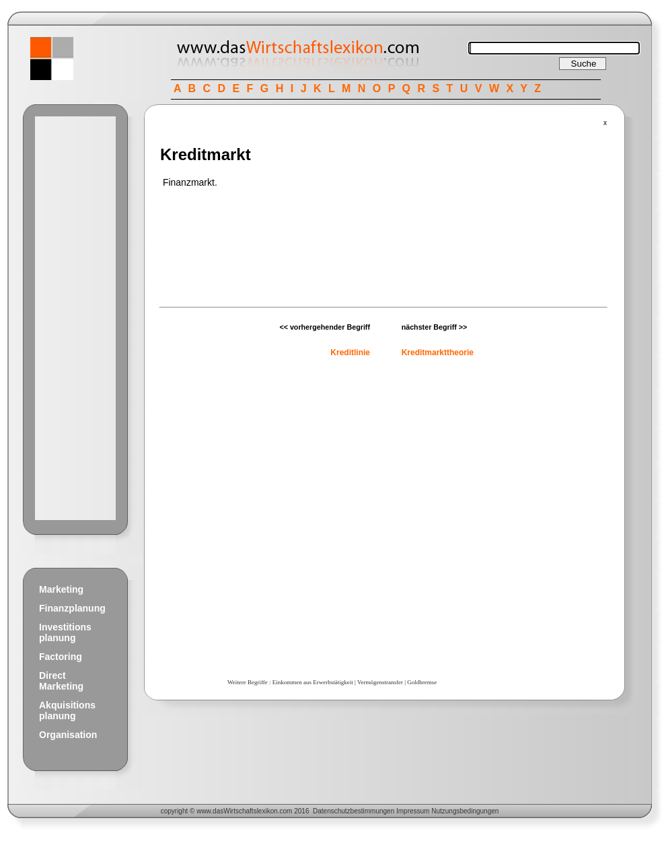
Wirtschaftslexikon (250, 811)
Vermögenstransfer (380, 682)
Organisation (68, 734)
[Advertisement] (75, 318)
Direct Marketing (61, 681)
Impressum (412, 811)
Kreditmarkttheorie (438, 352)
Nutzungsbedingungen (465, 811)
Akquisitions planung (67, 710)
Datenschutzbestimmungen (353, 811)
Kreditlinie (350, 352)
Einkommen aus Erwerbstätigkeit (312, 682)
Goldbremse (422, 682)
